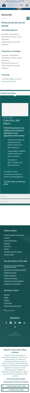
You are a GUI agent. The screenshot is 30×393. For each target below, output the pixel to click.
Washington (4, 201)
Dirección (7, 246)
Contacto (7, 243)
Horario (6, 249)
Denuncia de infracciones (12, 306)
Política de (10, 273)
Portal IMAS (8, 303)
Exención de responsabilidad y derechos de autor (14, 266)
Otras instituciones (10, 241)
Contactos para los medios (13, 252)
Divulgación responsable (12, 284)
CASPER (6, 300)
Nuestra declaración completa (16, 379)
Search (21, 5)
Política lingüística (10, 275)
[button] (27, 2)
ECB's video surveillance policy (14, 183)
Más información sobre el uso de (16, 382)
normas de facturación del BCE (12, 80)
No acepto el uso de (16, 390)
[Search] (14, 5)
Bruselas (3, 196)
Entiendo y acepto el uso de (16, 386)
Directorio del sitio (10, 310)
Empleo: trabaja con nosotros (14, 235)
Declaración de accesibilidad (13, 281)
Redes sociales (9, 254)
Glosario (7, 238)
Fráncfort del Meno (8, 93)
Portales (7, 295)
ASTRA (6, 298)
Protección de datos (10, 278)
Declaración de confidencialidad (15, 270)
